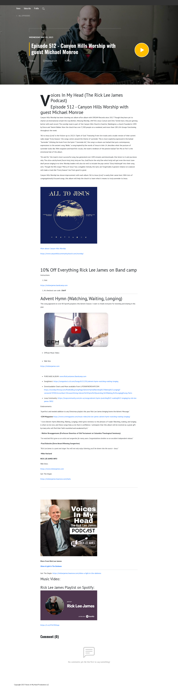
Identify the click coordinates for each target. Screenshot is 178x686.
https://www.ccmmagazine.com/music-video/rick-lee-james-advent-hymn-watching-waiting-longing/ (91, 416)
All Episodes (23, 16)
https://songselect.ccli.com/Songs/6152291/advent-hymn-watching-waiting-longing (86, 381)
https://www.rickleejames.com (52, 469)
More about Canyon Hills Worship (53, 248)
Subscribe (27, 8)
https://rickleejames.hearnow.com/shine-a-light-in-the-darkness (77, 573)
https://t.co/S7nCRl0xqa (49, 625)
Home (18, 8)
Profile (36, 8)
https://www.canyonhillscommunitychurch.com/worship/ (62, 253)
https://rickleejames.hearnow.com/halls (55, 479)
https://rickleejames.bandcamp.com (54, 285)
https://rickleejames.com (49, 366)
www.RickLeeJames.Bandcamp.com (73, 376)
